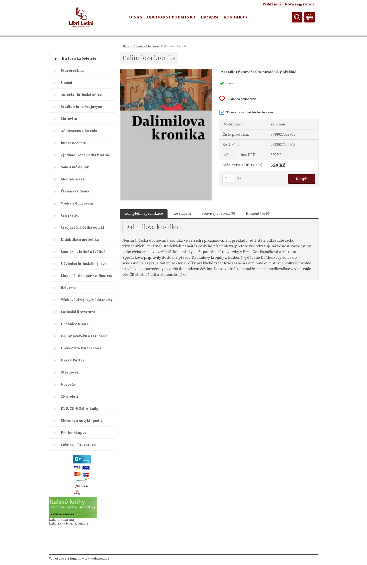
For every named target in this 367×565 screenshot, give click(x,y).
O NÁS (135, 17)
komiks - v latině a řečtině (83, 251)
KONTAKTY (235, 17)
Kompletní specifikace (143, 213)
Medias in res (73, 179)
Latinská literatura (78, 312)
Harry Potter (73, 360)
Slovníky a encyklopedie (82, 420)
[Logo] (81, 17)
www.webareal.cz (95, 558)
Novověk (68, 384)
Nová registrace (299, 4)
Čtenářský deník (75, 191)
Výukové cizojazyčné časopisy (87, 300)
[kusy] (228, 178)
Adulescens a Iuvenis (79, 131)
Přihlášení (271, 4)
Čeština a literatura (78, 445)
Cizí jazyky (70, 215)
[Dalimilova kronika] (166, 70)
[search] (297, 17)
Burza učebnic (73, 143)
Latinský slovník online (68, 523)
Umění (66, 82)
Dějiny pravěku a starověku (85, 336)
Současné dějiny (75, 167)
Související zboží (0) (218, 213)
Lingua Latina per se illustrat (87, 276)
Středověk (70, 372)
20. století (69, 396)
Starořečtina (72, 70)
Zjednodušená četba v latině (85, 155)
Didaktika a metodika (80, 239)
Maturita (69, 119)
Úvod (126, 46)
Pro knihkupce (73, 433)
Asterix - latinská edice (81, 95)
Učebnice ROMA (75, 324)
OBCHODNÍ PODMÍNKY (171, 17)
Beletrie (68, 288)
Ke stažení (182, 213)
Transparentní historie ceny (246, 112)
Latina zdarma (61, 519)
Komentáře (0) (258, 213)
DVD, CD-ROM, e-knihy (80, 408)
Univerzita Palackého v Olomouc (81, 350)
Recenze (210, 17)
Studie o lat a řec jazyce (81, 107)
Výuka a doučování (77, 203)
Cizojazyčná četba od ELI (82, 227)
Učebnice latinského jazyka (85, 264)
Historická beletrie (79, 58)
